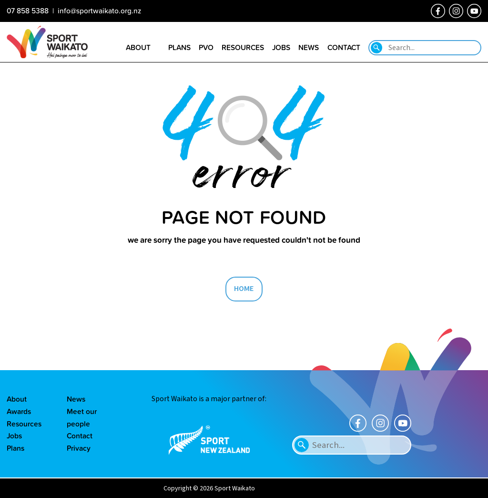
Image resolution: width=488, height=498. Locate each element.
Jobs (14, 435)
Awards (19, 411)
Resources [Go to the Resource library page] (243, 47)
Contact (79, 435)
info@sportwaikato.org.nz (99, 10)
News (76, 399)
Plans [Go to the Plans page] (179, 47)
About (17, 399)
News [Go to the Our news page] (308, 47)
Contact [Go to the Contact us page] (343, 47)
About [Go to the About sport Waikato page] (138, 47)
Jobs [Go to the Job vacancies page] (281, 47)
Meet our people (82, 417)
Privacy (79, 448)
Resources (24, 423)
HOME (244, 288)
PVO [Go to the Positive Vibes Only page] (206, 47)
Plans (15, 448)
